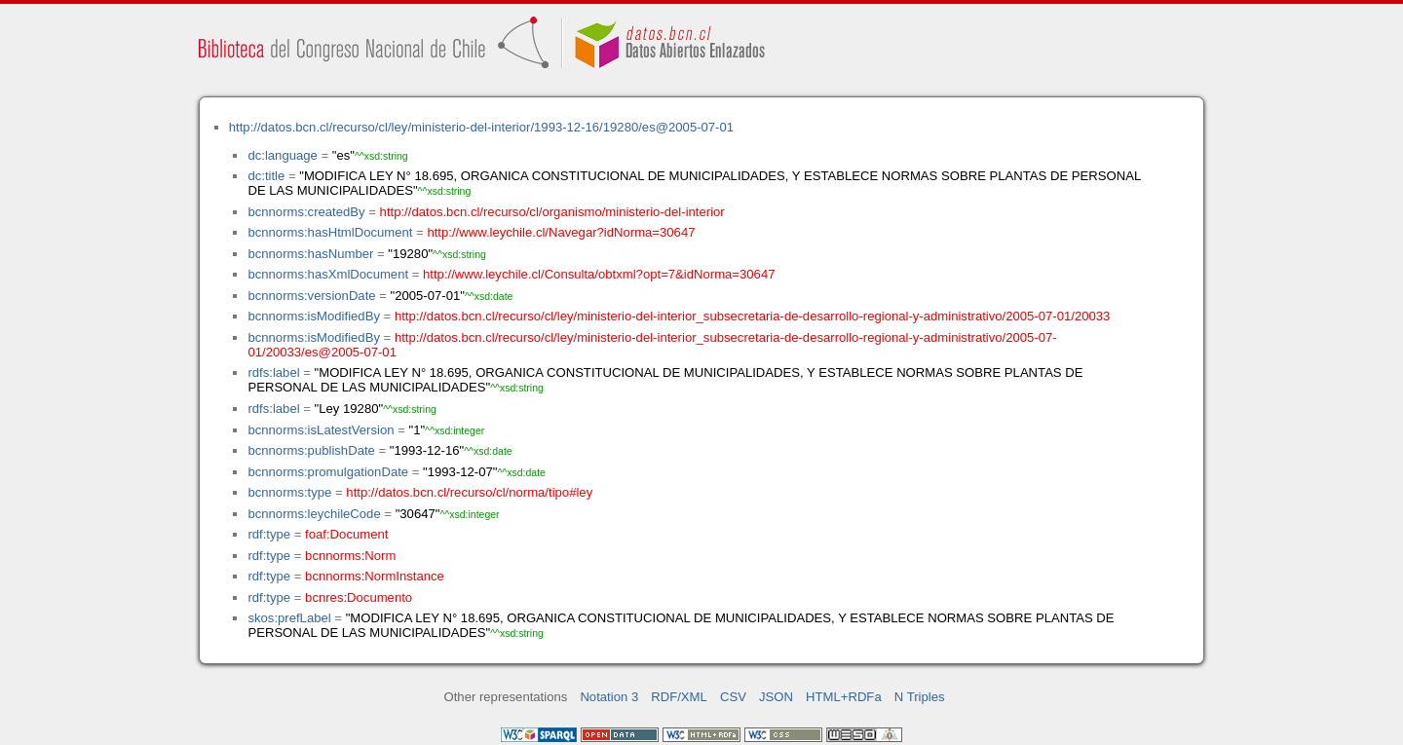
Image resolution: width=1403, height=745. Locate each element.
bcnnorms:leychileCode (313, 513)
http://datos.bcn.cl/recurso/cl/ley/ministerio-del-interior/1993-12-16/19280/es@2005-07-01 (481, 127)
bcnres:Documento (358, 597)
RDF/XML (679, 696)
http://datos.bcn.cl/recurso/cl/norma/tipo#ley (469, 492)
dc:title (265, 175)
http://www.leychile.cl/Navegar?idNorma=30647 (561, 232)
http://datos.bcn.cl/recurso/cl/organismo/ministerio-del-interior (552, 212)
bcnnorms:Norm (350, 555)
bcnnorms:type (289, 492)
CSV (733, 696)
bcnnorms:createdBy (305, 212)
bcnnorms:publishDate (310, 450)
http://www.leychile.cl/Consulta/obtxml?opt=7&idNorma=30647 (599, 274)
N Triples (919, 696)
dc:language (282, 155)
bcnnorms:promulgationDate (327, 472)
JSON (776, 696)
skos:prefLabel (288, 618)
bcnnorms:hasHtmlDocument (329, 232)
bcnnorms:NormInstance (374, 576)
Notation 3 (609, 696)
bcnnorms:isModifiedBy (313, 316)
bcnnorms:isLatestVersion (320, 430)
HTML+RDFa (844, 696)
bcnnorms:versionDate (311, 295)
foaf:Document (346, 534)
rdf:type (268, 534)
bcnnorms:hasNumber (310, 253)
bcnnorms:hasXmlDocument (327, 274)
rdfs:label (273, 372)
